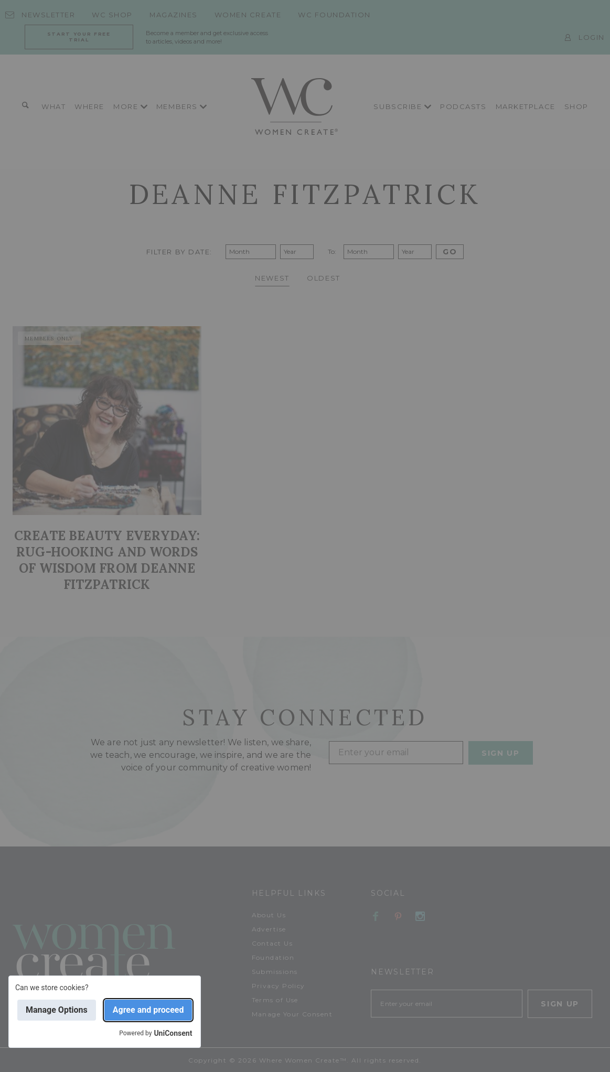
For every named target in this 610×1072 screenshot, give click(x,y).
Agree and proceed (148, 1010)
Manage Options (57, 1010)
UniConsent (173, 1033)
